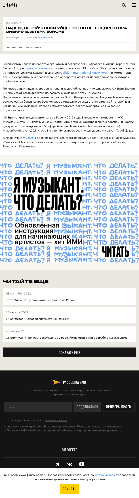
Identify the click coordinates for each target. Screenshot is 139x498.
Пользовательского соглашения (99, 426)
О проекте (69, 450)
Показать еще (70, 352)
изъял (30, 137)
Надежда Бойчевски (38, 67)
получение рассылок (56, 420)
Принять (69, 488)
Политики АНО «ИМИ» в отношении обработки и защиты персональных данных (62, 430)
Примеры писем (119, 406)
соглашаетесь (105, 474)
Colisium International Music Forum (84, 72)
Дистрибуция (14, 47)
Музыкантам (33, 47)
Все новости (13, 23)
